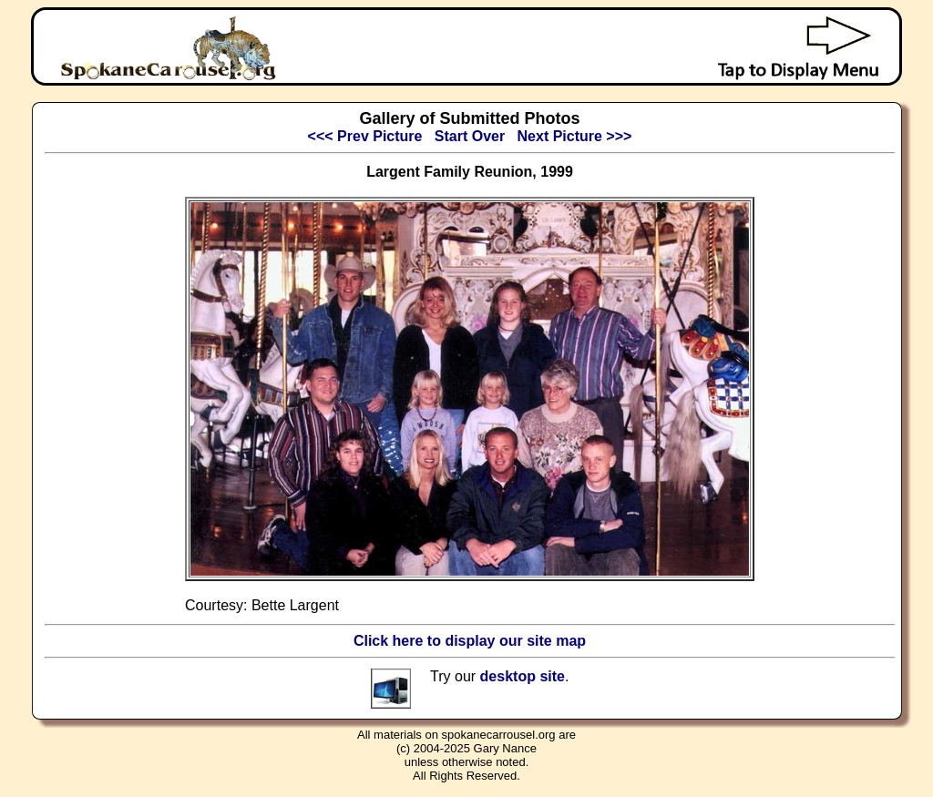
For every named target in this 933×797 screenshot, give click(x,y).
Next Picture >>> (575, 136)
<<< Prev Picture (365, 136)
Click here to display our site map (470, 641)
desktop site (522, 676)
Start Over (470, 136)
